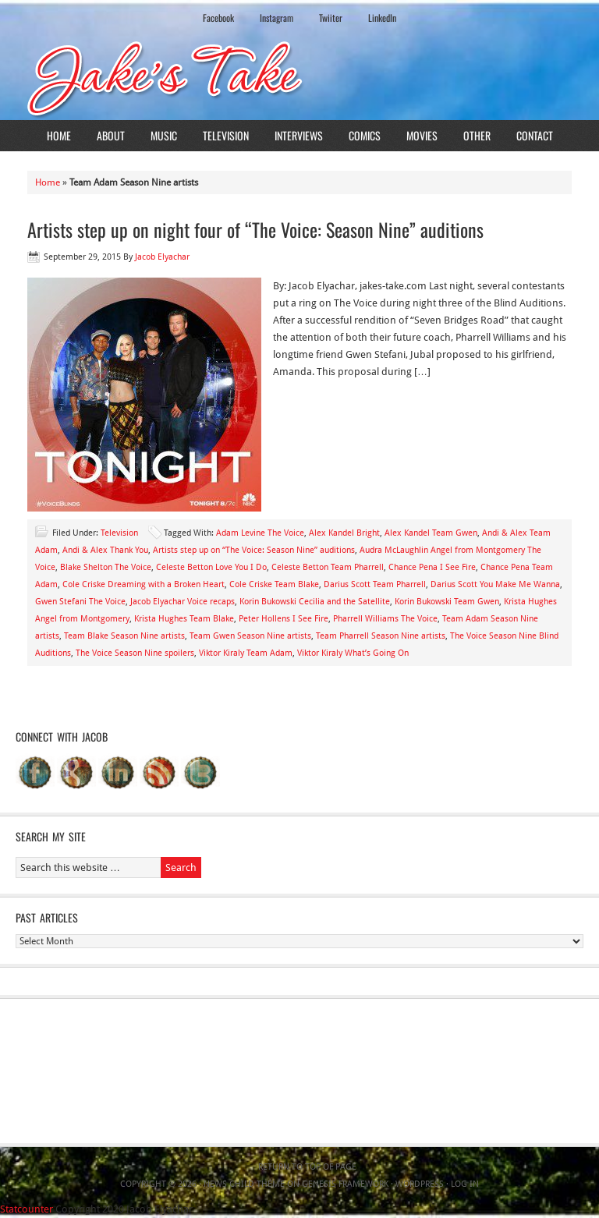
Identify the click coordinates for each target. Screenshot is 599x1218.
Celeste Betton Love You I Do (211, 567)
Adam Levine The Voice (260, 533)
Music (164, 135)
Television (226, 135)
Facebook (218, 17)
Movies (422, 135)
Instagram (276, 17)
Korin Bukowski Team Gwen (447, 602)
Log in (465, 1184)
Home (59, 135)
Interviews (299, 135)
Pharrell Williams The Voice (385, 619)
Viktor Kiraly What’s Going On (353, 653)
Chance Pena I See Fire (432, 567)
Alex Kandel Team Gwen (431, 533)
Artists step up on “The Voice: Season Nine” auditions (254, 550)
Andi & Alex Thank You (105, 550)
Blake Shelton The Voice (105, 567)
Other (477, 135)
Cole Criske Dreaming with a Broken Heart (143, 584)
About (111, 135)
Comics (365, 135)
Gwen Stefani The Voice (80, 602)
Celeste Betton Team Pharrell (327, 567)
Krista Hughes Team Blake (184, 619)
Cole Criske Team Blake (274, 584)
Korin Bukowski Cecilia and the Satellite (314, 602)
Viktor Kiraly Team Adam (245, 653)
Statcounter (26, 1209)
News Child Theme (244, 1184)
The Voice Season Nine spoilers (135, 653)
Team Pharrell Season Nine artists (380, 636)
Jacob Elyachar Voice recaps (182, 602)
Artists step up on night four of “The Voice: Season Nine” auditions (255, 229)
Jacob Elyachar (162, 257)
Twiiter (330, 17)
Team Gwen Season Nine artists (250, 636)
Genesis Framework (345, 1184)
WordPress (419, 1184)
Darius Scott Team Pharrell (375, 584)
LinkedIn (382, 17)
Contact (534, 135)
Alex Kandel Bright (344, 533)
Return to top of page (307, 1167)
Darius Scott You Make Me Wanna (495, 584)
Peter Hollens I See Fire (283, 619)
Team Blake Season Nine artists (124, 636)
